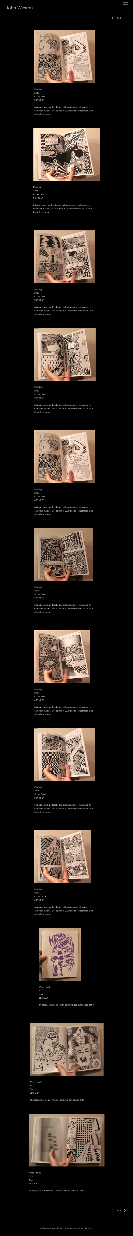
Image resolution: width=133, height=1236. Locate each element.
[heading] (19, 8)
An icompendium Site (83, 1228)
